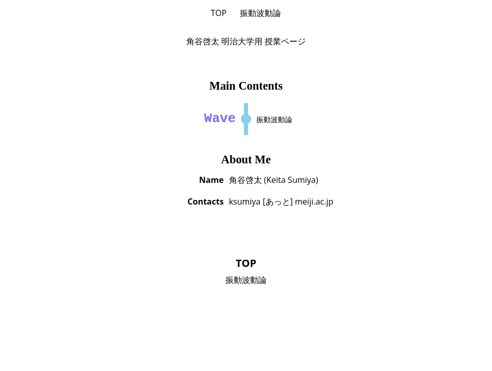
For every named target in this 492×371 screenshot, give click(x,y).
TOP (219, 13)
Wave (220, 118)
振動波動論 (260, 13)
